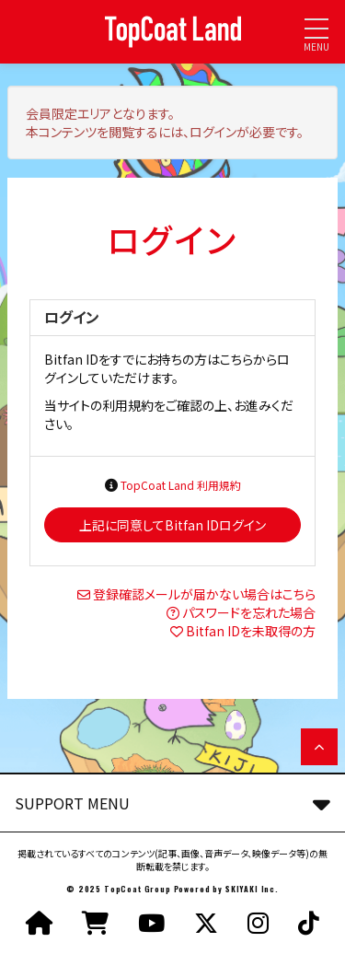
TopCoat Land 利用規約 (181, 485)
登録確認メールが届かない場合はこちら (204, 594)
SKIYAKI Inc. (252, 888)
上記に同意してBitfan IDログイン (172, 525)
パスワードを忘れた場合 (249, 612)
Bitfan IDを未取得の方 (251, 631)
